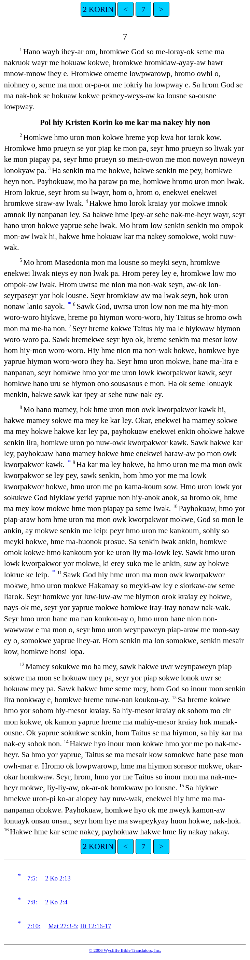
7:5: (32, 878)
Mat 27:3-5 (62, 926)
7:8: (32, 902)
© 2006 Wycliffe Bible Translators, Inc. (125, 950)
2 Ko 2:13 (58, 878)
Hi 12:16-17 (95, 926)
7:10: (33, 926)
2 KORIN (98, 9)
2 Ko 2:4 (56, 902)
